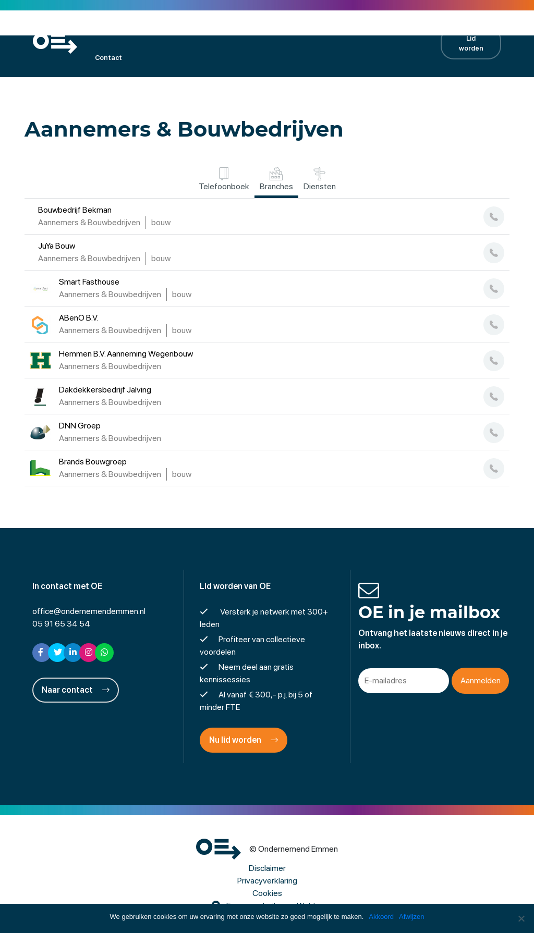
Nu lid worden (243, 740)
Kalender (176, 29)
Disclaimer (267, 868)
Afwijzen (411, 916)
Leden (133, 29)
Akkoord (381, 916)
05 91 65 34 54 (61, 624)
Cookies (267, 893)
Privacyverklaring (267, 881)
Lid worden (471, 43)
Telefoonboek (224, 179)
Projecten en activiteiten (250, 29)
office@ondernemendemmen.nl (88, 611)
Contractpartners (381, 29)
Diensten (320, 179)
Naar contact (76, 690)
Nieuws (321, 29)
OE (99, 29)
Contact (108, 58)
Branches (276, 179)
